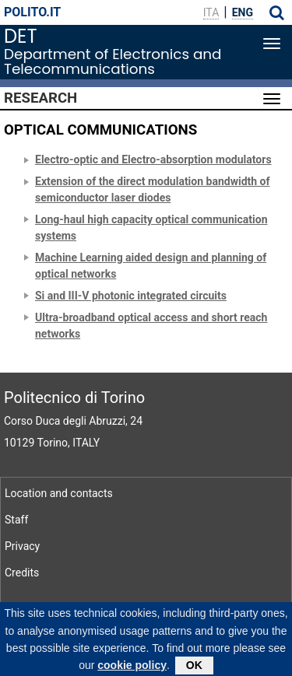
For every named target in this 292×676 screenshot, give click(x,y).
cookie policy (132, 670)
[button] (277, 12)
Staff (16, 519)
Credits (22, 572)
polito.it (32, 12)
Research (40, 98)
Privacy (22, 546)
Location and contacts (59, 493)
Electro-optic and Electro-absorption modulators (153, 159)
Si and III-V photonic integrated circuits (131, 295)
